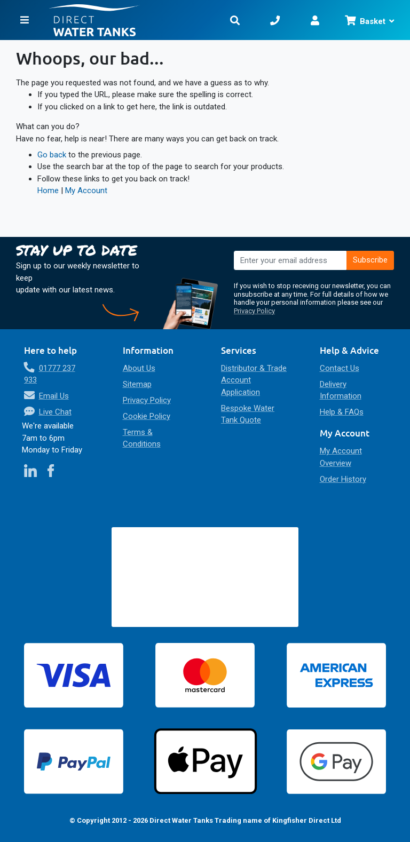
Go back (51, 155)
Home (48, 190)
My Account (86, 190)
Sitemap (137, 384)
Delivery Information (340, 390)
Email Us (54, 396)
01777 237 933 (49, 374)
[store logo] (137, 20)
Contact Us (339, 368)
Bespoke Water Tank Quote (247, 414)
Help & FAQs (342, 412)
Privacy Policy (254, 311)
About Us (139, 368)
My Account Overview (341, 457)
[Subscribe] (370, 260)
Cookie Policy (146, 416)
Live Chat (55, 412)
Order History (343, 479)
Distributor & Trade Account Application (254, 380)
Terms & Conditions (142, 438)
